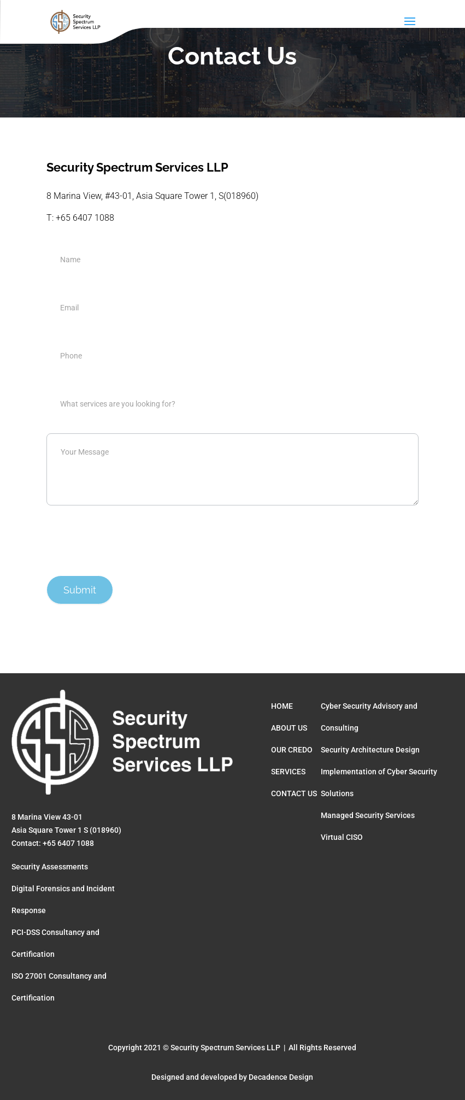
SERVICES (288, 771)
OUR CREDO (292, 749)
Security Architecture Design (370, 749)
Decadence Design (281, 1077)
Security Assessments (49, 866)
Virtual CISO (342, 837)
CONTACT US (294, 793)
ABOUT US (289, 727)
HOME (282, 706)
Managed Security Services (368, 815)
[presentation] (129, 537)
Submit (79, 590)
